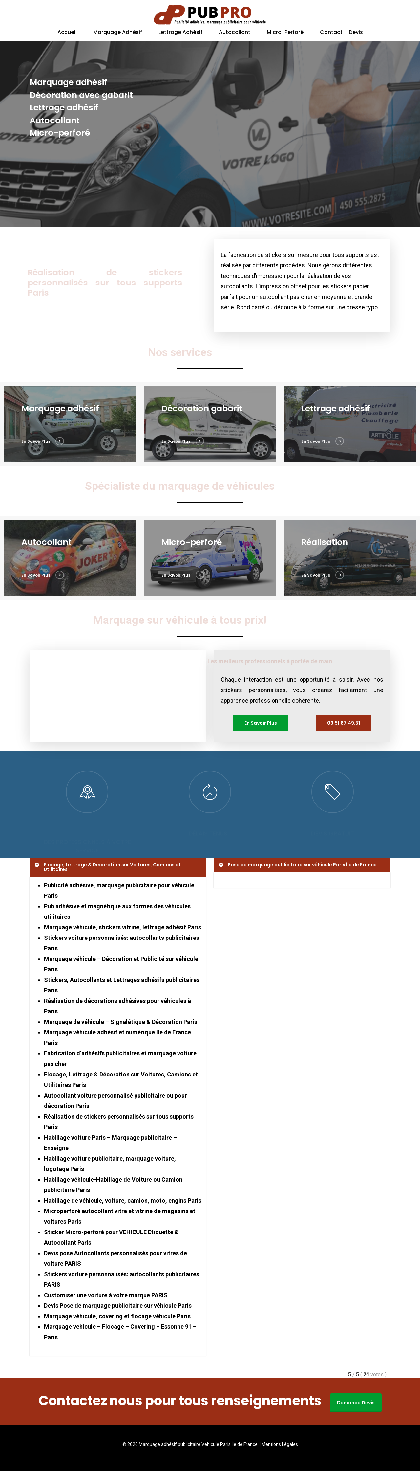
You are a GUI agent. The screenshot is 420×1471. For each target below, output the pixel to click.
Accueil (67, 33)
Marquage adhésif (117, 33)
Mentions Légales (280, 1444)
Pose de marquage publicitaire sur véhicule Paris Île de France (297, 864)
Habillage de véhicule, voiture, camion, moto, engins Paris (122, 1200)
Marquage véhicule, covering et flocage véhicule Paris (117, 1316)
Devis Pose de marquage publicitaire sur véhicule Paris (118, 1305)
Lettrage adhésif (180, 33)
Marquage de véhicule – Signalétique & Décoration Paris (120, 1021)
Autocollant (234, 33)
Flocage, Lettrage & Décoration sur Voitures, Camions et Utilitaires (107, 866)
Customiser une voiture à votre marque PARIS (106, 1295)
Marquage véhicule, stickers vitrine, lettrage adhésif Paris (122, 927)
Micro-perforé (285, 33)
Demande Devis (356, 1402)
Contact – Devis (341, 33)
